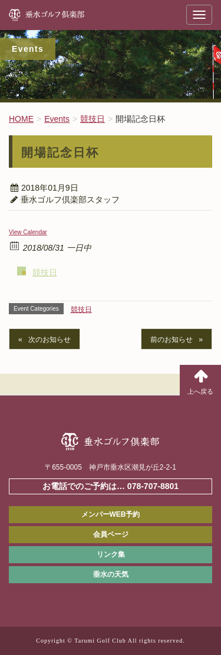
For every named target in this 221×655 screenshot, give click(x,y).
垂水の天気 (110, 574)
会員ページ (110, 534)
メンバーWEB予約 (110, 514)
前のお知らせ (171, 339)
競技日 (44, 272)
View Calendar (28, 232)
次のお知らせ (49, 339)
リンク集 (111, 554)
